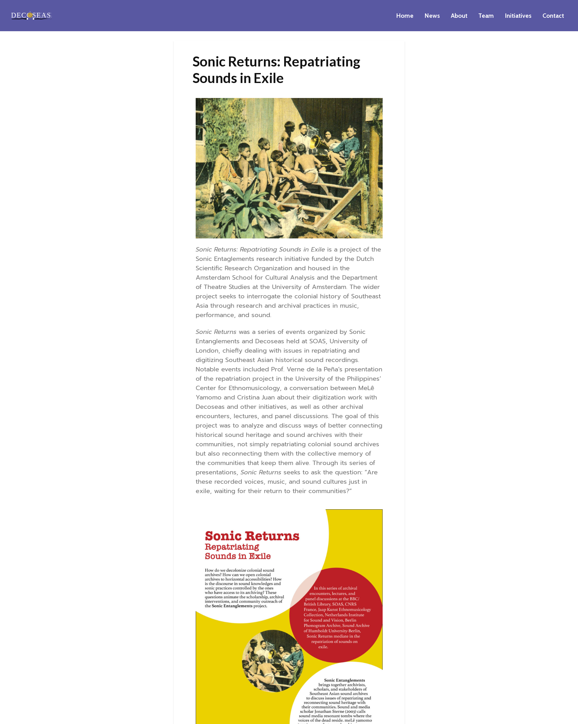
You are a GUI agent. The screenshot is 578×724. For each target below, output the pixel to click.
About (459, 15)
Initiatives (518, 15)
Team (486, 15)
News (432, 15)
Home (404, 15)
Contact (553, 15)
